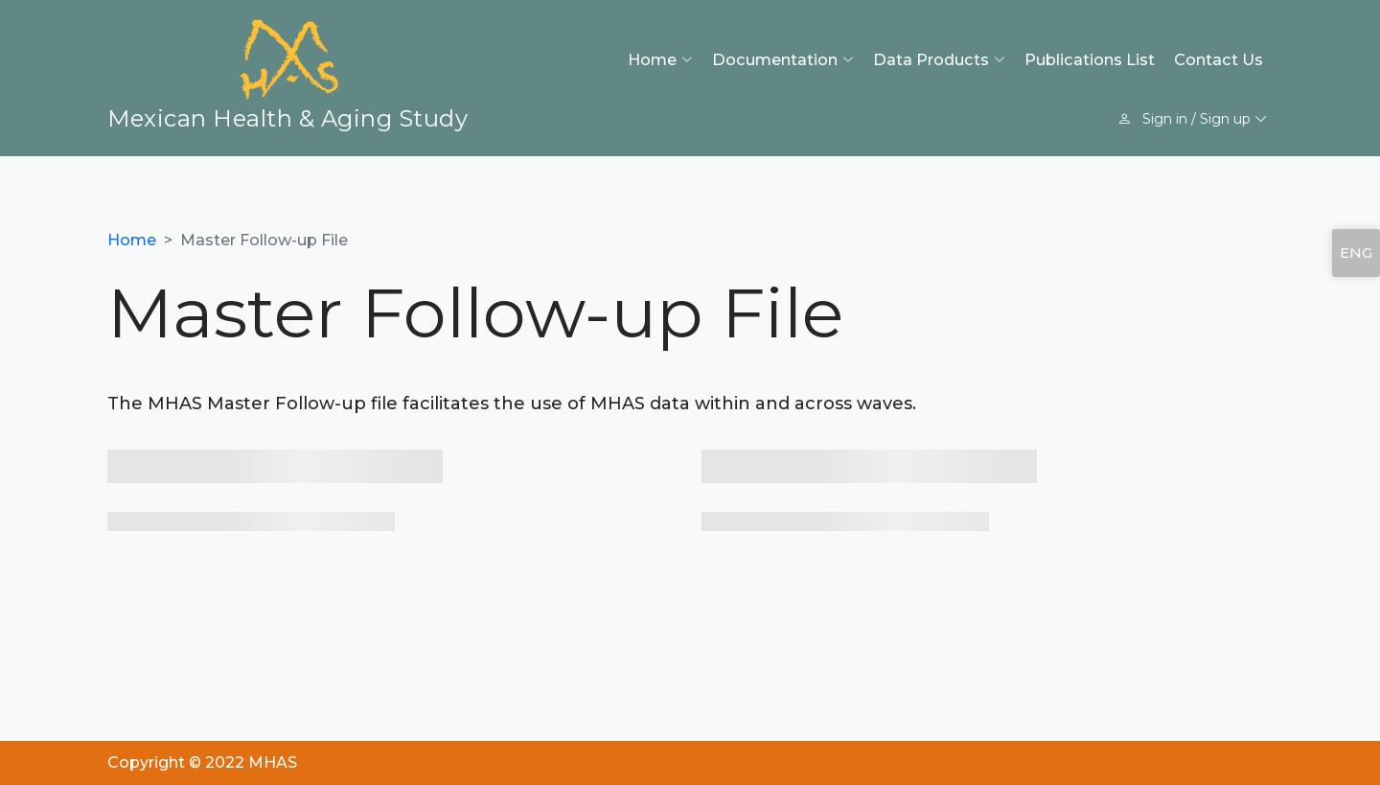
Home (131, 240)
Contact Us (1218, 59)
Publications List (1089, 59)
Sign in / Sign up (1192, 118)
